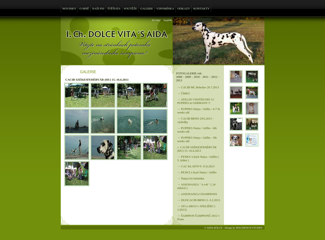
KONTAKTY (201, 8)
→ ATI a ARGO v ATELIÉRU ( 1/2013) (196, 208)
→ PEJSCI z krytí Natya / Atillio (197, 172)
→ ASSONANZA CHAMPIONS (197, 194)
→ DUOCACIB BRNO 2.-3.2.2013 (198, 200)
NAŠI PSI (98, 8)
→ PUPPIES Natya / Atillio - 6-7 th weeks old (198, 110)
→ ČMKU (183, 93)
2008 (179, 77)
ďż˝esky (156, 20)
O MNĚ (84, 8)
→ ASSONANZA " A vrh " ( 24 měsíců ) (196, 186)
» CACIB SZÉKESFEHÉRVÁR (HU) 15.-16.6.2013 (197, 149)
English (167, 20)
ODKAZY (183, 8)
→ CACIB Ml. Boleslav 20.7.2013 (198, 87)
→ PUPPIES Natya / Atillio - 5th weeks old (197, 139)
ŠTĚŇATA (114, 8)
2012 (214, 77)
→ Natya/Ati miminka (190, 178)
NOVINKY (69, 8)
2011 (205, 77)
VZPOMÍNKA (165, 8)
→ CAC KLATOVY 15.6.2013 (196, 166)
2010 (197, 77)
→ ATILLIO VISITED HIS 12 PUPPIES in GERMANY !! (195, 101)
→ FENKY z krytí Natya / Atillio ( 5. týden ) (198, 158)
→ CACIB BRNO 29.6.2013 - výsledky (195, 120)
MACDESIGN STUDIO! (249, 227)
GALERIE (146, 8)
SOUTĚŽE (130, 8)
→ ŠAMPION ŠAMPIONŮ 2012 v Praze (198, 217)
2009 (188, 77)
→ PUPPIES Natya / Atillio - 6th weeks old (197, 130)
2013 (179, 80)
